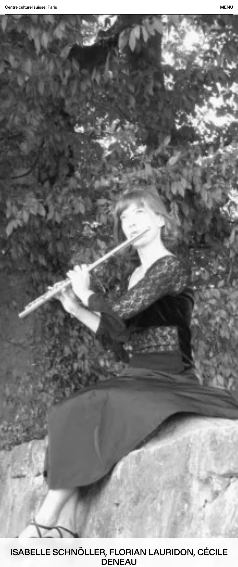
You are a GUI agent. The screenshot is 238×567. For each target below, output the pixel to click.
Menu (226, 7)
